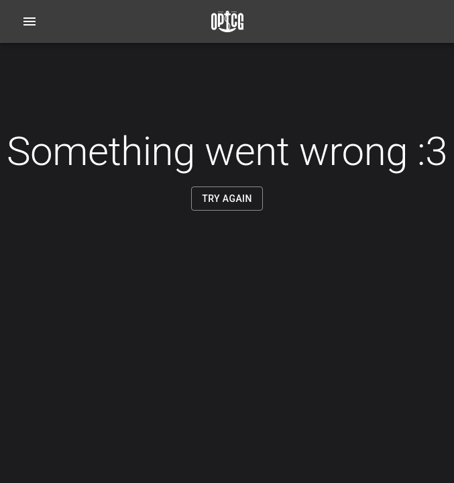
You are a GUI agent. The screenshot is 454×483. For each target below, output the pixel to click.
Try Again (227, 199)
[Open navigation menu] (29, 21)
